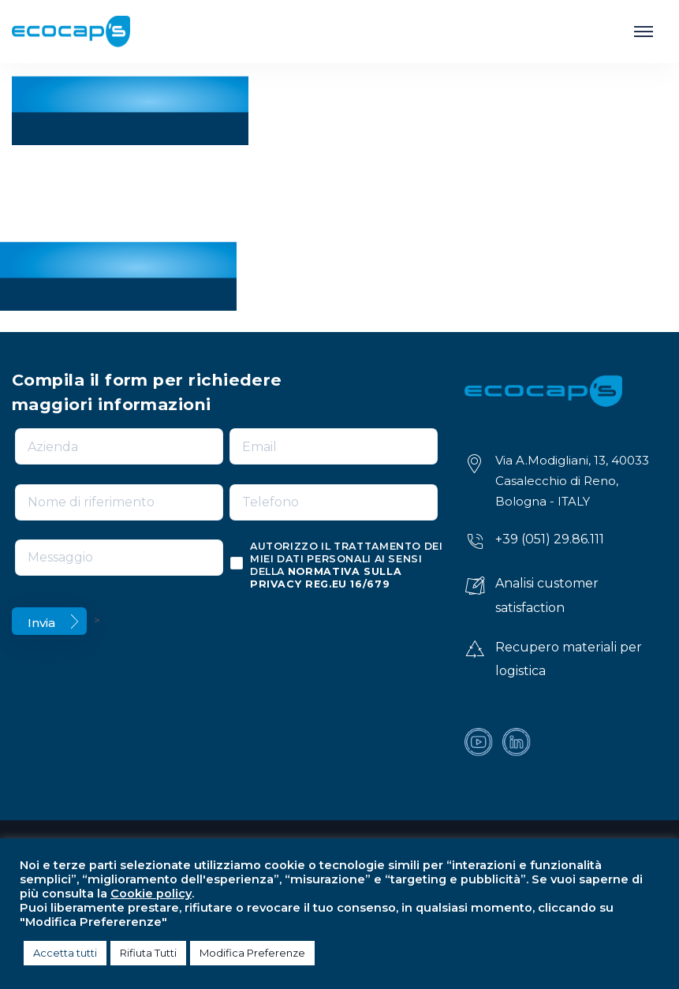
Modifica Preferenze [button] (252, 952)
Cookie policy (151, 893)
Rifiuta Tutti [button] (148, 952)
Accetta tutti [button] (65, 952)
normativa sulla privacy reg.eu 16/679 (325, 577)
